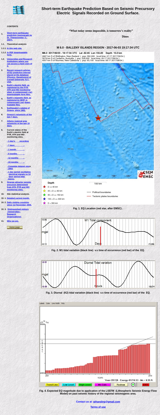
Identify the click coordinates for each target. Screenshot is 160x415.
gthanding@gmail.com (106, 401)
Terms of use (98, 407)
